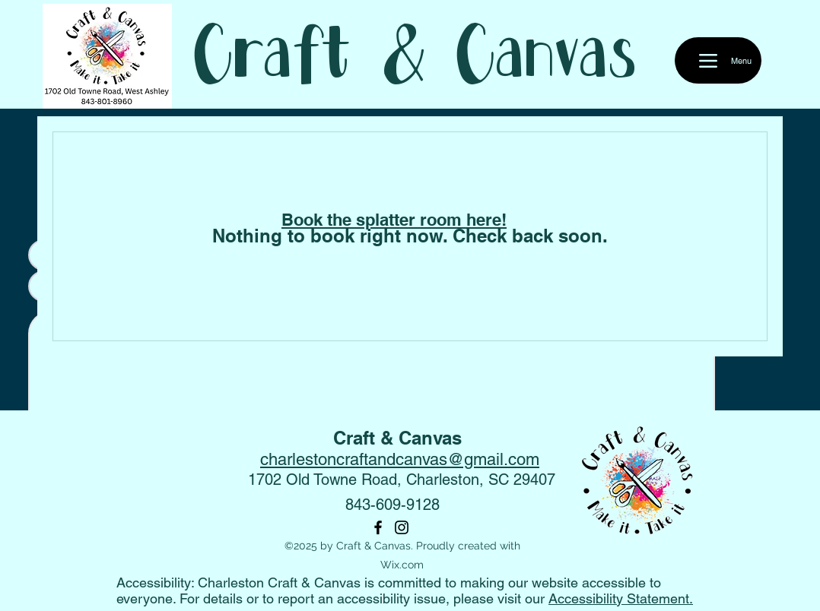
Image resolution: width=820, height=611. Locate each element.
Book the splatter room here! (394, 220)
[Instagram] (402, 527)
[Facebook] (378, 527)
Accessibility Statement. (620, 598)
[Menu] (718, 60)
